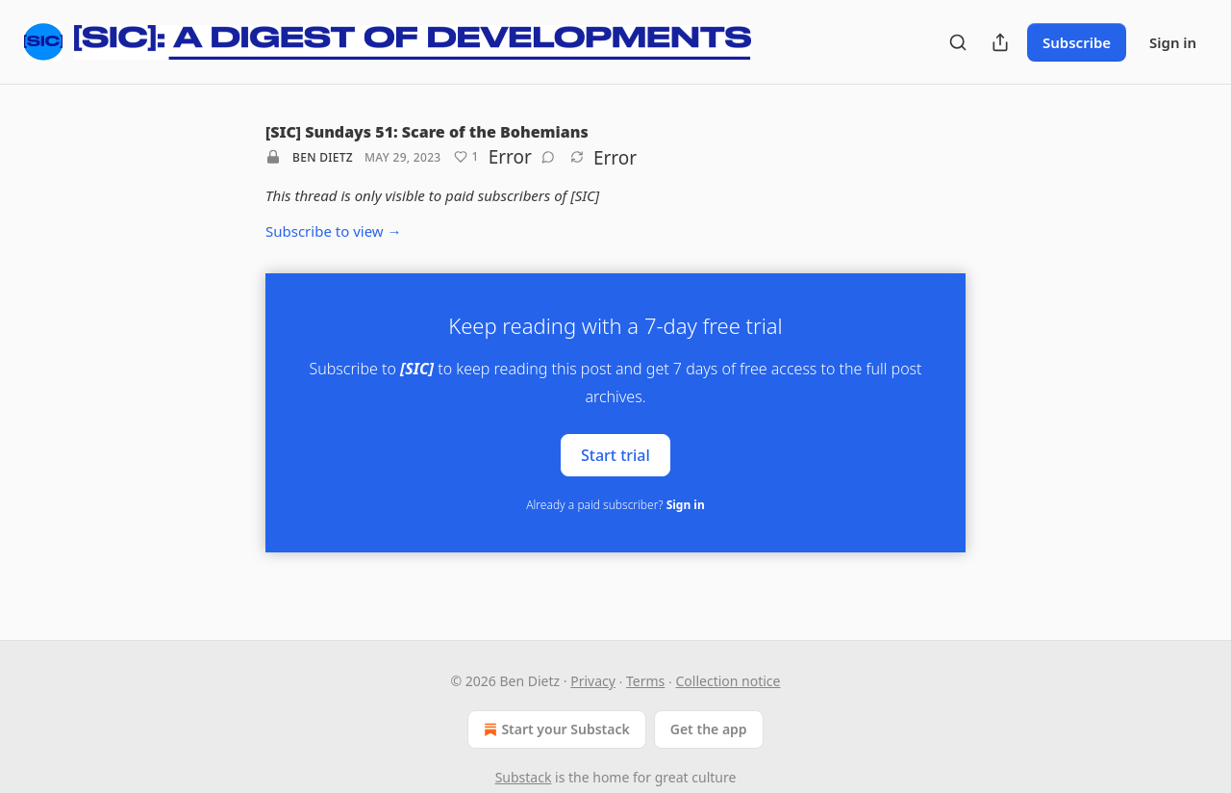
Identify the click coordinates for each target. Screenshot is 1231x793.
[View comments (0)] (548, 156)
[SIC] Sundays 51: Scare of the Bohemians (427, 131)
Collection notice (728, 681)
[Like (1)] (466, 156)
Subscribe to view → (333, 231)
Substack (523, 777)
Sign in (1172, 42)
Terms (645, 681)
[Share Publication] (1000, 42)
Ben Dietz (322, 157)
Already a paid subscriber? (615, 505)
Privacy (593, 681)
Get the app (708, 729)
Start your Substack (554, 729)
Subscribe (1077, 42)
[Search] (958, 42)
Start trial (615, 454)
